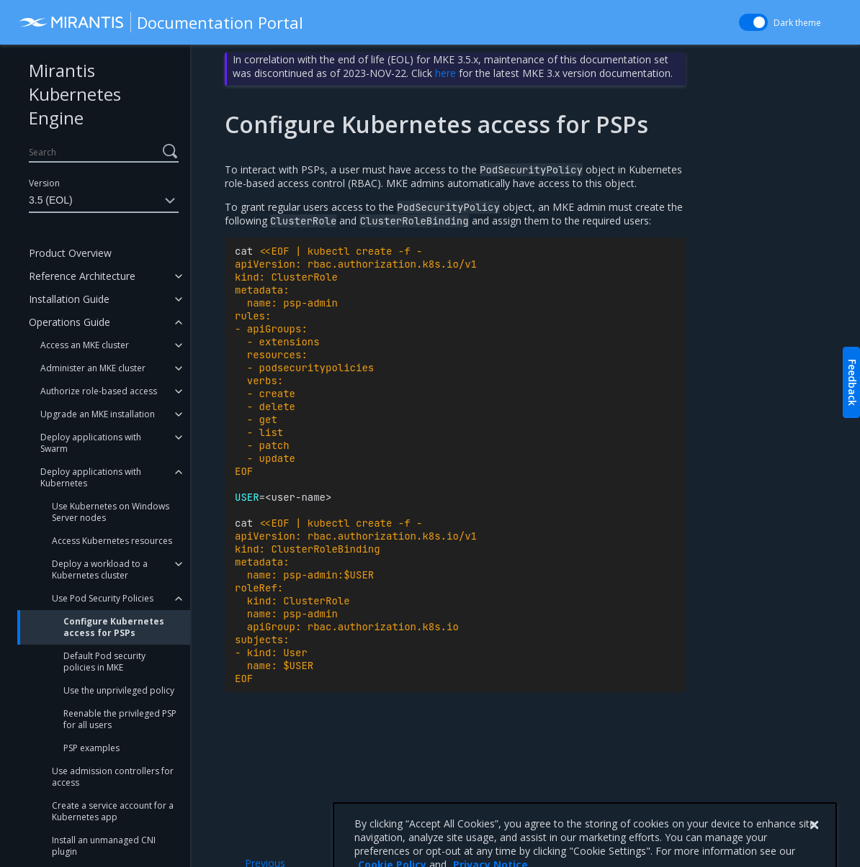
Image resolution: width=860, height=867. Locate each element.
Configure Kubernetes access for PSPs (113, 627)
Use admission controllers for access (113, 777)
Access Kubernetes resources (112, 541)
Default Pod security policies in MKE (104, 661)
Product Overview (70, 253)
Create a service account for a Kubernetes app (113, 811)
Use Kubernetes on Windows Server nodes (110, 512)
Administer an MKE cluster (92, 368)
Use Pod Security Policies (102, 598)
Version (44, 183)
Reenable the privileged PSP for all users (119, 719)
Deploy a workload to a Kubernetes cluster (100, 569)
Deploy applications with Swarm (90, 443)
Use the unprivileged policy (118, 690)
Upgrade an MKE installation (97, 414)
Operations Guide (69, 322)
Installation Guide (69, 299)
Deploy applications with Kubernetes (90, 477)
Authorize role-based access (98, 391)
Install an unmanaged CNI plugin (104, 846)
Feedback (852, 382)
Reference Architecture (82, 276)
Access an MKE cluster (84, 345)
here (445, 73)
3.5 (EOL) (104, 200)
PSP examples (91, 748)
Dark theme (797, 23)
